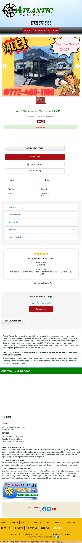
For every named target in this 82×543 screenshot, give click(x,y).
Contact (53, 31)
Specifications (14, 215)
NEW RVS (14, 522)
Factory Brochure (16, 237)
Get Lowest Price (34, 148)
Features (12, 229)
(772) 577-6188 (41, 22)
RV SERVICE (71, 522)
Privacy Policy (33, 537)
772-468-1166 (41, 303)
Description (13, 222)
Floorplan (12, 207)
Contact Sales (34, 157)
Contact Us (41, 309)
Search (40, 31)
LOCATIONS (58, 528)
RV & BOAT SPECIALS (42, 522)
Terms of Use (70, 534)
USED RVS (25, 522)
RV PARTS (59, 522)
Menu (29, 31)
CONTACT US (31, 528)
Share (47, 180)
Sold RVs (45, 528)
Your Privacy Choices (49, 537)
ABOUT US (18, 528)
